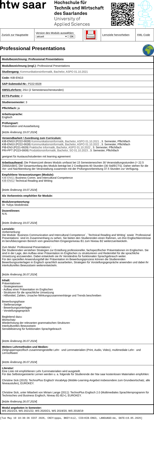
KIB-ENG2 (8, 180)
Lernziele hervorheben (115, 34)
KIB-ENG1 (8, 177)
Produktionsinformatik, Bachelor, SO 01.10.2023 (58, 150)
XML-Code (143, 34)
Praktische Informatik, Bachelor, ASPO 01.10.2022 (59, 147)
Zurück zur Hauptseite (15, 34)
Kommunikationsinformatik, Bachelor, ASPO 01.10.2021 (54, 71)
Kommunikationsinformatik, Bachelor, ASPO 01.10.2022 (65, 144)
